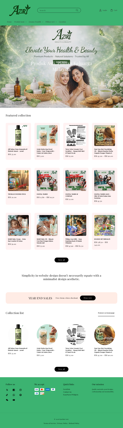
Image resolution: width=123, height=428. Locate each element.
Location (62, 22)
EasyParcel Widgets (70, 395)
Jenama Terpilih (35, 22)
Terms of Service (50, 423)
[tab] (106, 312)
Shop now (88, 298)
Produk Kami (19, 22)
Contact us (67, 392)
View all (61, 260)
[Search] (77, 10)
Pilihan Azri (50, 22)
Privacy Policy (62, 423)
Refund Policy (74, 423)
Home (9, 22)
